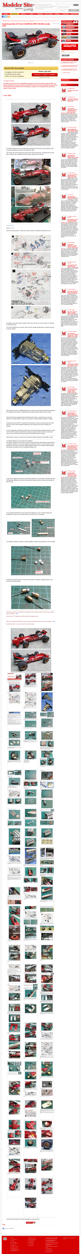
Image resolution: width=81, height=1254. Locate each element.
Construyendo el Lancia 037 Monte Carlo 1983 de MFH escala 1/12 (69, 62)
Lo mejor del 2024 (66, 72)
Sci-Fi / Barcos (14, 1243)
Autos (21, 20)
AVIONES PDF (31, 1240)
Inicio (12, 1237)
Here (54, 621)
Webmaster (49, 1251)
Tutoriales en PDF (32, 20)
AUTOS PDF (31, 1243)
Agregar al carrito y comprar (44, 74)
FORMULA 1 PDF (32, 1237)
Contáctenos (49, 1250)
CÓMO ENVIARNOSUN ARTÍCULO (15, 1250)
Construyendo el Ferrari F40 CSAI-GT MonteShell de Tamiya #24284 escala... (69, 66)
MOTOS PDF (31, 1242)
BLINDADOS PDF (32, 1239)
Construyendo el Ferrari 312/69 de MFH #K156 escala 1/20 (47, 20)
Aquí (17, 613)
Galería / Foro (14, 1246)
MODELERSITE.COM (6, 20)
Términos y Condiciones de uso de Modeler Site (52, 1238)
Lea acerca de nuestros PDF (52, 1247)
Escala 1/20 (25, 20)
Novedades (49, 1248)
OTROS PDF (31, 1245)
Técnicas (12, 20)
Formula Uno (17, 20)
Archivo (13, 1245)
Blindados (13, 1242)
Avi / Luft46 (13, 1239)
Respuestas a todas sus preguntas (51, 1244)
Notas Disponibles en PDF (52, 1242)
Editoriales (14, 1248)
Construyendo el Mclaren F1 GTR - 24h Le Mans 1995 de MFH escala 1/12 (69, 70)
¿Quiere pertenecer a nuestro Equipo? (51, 1241)
